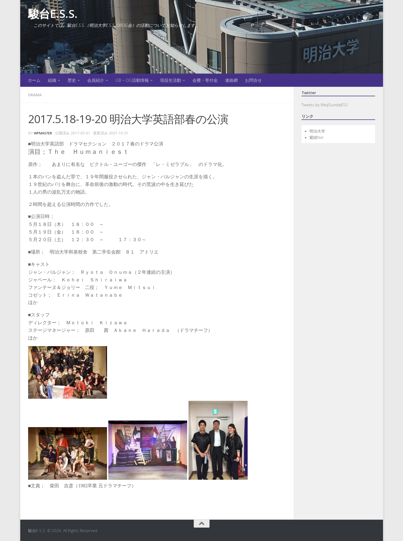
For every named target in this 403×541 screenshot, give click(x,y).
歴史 (72, 80)
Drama (35, 95)
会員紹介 (95, 80)
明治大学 (317, 131)
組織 (52, 80)
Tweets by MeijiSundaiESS (325, 104)
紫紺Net (316, 137)
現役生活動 (170, 80)
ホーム (34, 80)
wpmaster (44, 132)
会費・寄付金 (205, 80)
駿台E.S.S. (53, 14)
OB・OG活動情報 (132, 80)
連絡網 (231, 80)
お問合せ (253, 80)
